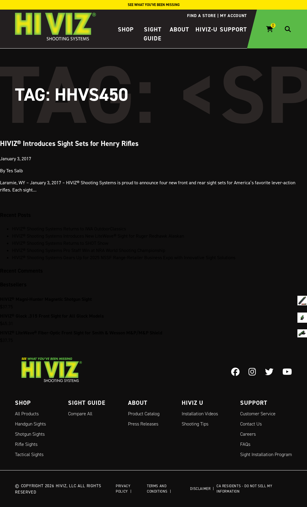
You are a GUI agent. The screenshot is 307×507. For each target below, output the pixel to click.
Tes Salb (14, 170)
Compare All (80, 414)
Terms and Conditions (157, 489)
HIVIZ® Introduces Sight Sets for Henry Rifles (69, 143)
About (179, 29)
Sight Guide (87, 403)
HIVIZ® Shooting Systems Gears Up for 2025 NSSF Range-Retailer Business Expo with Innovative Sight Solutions (123, 257)
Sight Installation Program (266, 454)
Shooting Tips (195, 424)
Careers (248, 434)
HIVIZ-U (206, 29)
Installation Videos (200, 414)
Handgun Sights (30, 424)
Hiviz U (192, 403)
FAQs (245, 444)
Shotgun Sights (30, 434)
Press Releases (143, 424)
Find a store (201, 15)
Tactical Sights (29, 454)
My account (233, 15)
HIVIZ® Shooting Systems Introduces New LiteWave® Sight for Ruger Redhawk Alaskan (98, 236)
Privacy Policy (123, 489)
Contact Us (251, 424)
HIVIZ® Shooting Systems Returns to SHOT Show (60, 243)
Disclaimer (200, 488)
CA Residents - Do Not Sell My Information (244, 489)
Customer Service (258, 414)
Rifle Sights (26, 444)
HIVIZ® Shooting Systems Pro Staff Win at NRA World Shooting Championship (88, 250)
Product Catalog (143, 414)
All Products (27, 414)
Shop (126, 29)
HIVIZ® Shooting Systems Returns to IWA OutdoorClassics (69, 229)
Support (233, 29)
